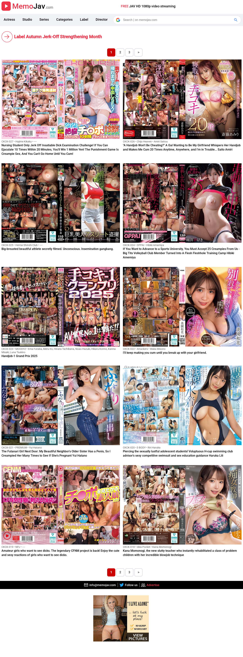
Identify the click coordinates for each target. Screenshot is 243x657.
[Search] (177, 20)
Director (102, 19)
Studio (27, 19)
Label (84, 19)
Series (44, 19)
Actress (9, 19)
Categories (64, 19)
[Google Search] (236, 20)
